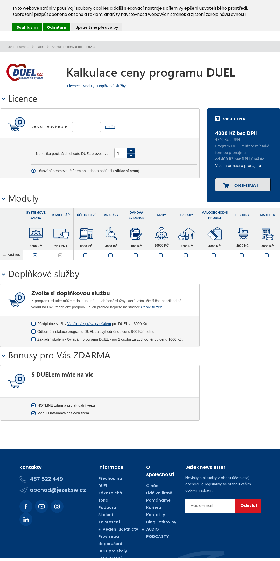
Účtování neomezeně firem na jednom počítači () (88, 171)
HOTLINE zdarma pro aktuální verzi (66, 405)
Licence (73, 86)
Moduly (88, 86)
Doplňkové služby (111, 86)
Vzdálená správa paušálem (89, 324)
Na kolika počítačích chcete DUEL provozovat (73, 154)
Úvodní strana (18, 47)
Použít (110, 127)
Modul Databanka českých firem (63, 413)
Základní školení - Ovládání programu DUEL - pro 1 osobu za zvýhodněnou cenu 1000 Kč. (110, 339)
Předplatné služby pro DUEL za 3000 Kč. (92, 324)
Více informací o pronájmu (238, 165)
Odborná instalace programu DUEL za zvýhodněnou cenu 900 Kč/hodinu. (96, 331)
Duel (40, 47)
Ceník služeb (151, 307)
